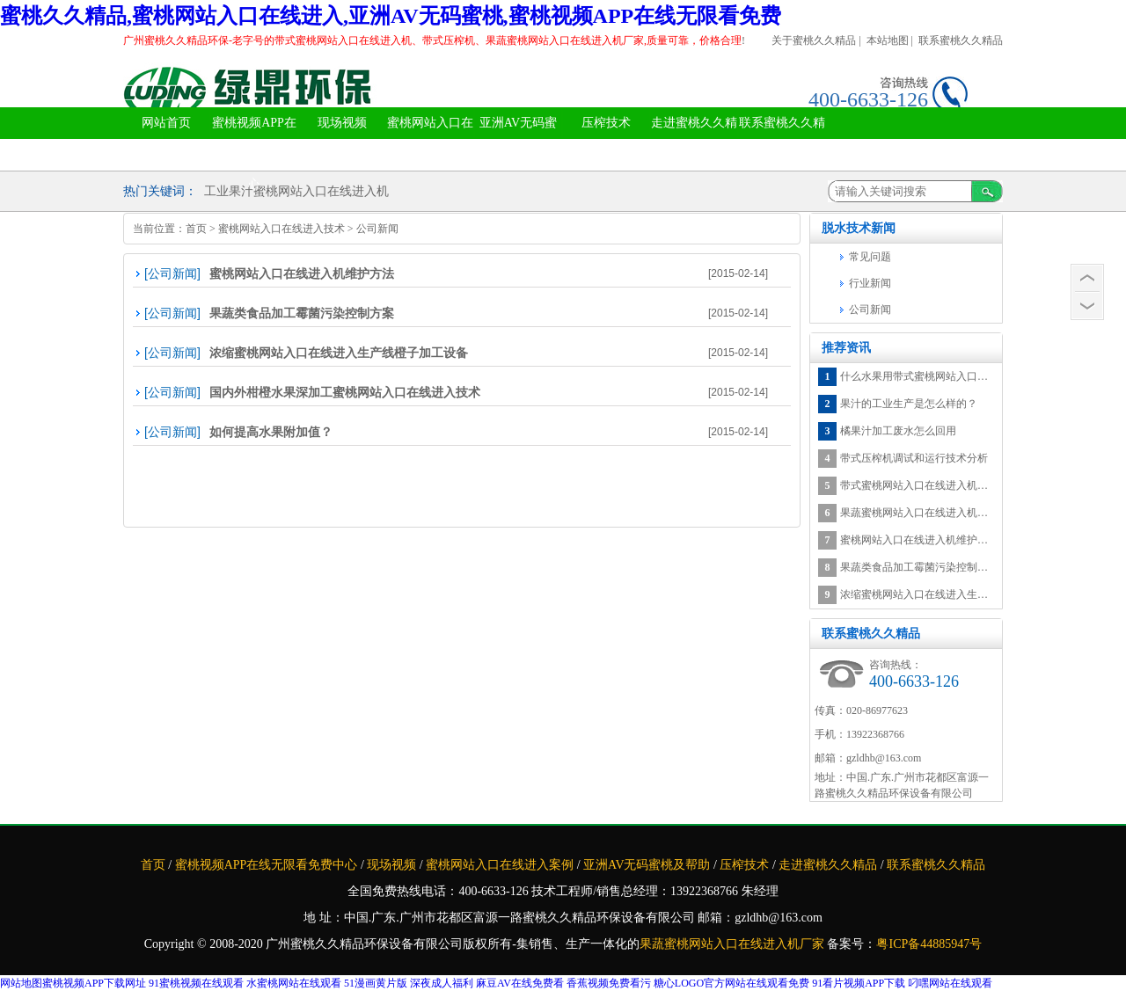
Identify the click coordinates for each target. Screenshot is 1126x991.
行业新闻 (870, 283)
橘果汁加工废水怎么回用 (898, 431)
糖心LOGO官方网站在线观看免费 (731, 983)
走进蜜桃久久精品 (694, 138)
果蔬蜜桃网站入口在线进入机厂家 (734, 944)
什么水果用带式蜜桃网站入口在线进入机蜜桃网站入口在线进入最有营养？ (917, 376)
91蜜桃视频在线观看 (196, 983)
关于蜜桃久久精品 (813, 40)
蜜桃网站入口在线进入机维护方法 (301, 273)
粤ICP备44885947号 (929, 944)
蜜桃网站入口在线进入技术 (281, 228)
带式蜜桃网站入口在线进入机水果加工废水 (917, 485)
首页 (196, 228)
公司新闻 (377, 228)
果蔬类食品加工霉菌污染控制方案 (301, 313)
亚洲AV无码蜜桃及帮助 (518, 138)
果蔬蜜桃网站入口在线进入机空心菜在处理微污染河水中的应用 (917, 512)
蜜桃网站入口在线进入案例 (430, 138)
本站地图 (887, 40)
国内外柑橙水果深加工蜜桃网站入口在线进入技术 (344, 392)
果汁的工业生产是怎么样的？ (908, 403)
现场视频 (342, 122)
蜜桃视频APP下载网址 (94, 983)
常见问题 (870, 257)
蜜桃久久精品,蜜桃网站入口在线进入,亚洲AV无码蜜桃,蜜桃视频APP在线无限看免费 (390, 15)
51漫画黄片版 (375, 983)
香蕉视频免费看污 (609, 983)
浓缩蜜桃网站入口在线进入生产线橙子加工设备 (338, 353)
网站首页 (166, 122)
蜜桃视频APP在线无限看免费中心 (254, 153)
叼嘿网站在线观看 (950, 983)
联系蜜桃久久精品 (960, 40)
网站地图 (21, 983)
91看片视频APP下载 (858, 983)
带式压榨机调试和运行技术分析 (914, 458)
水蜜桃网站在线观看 (293, 983)
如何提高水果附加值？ (271, 432)
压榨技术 (606, 122)
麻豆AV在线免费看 (520, 983)
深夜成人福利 (441, 983)
